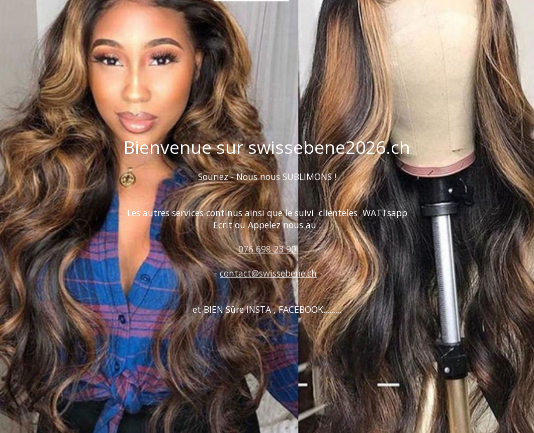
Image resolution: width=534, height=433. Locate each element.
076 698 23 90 (267, 249)
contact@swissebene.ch (268, 273)
